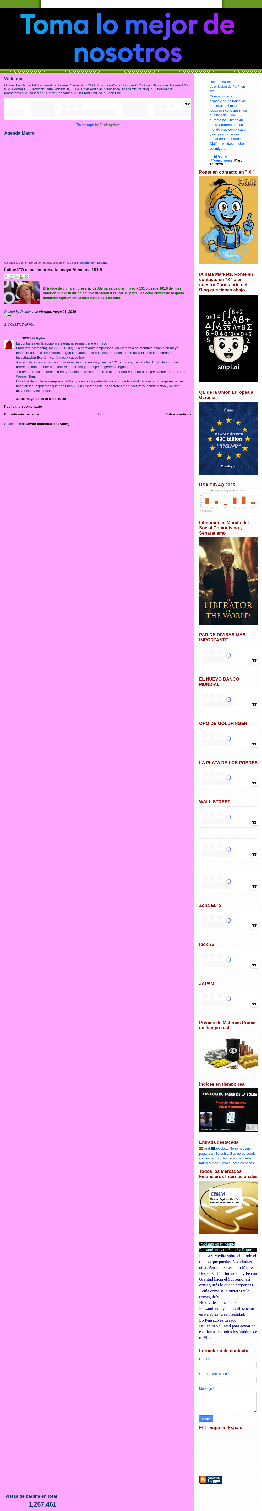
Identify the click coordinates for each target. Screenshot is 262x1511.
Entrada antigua (178, 414)
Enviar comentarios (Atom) (47, 424)
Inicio (102, 414)
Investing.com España (92, 262)
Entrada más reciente (21, 414)
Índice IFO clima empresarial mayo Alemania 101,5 (53, 270)
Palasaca (28, 338)
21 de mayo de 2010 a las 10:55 (41, 399)
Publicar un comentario (23, 406)
